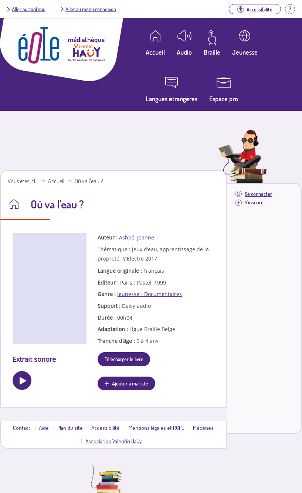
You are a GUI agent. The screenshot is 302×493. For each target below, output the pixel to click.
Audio (184, 52)
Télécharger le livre (124, 359)
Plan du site (70, 427)
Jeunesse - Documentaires (149, 294)
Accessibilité (105, 427)
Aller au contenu (28, 9)
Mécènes (203, 427)
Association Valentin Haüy (113, 441)
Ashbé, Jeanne (136, 237)
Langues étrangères (171, 99)
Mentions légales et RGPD (156, 427)
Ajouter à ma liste (130, 383)
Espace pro (223, 99)
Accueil (56, 181)
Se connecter (258, 194)
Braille (212, 52)
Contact (21, 427)
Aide (44, 427)
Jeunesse (245, 52)
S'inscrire (254, 202)
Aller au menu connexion (90, 9)
